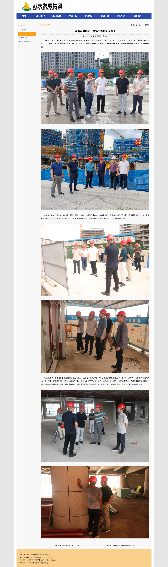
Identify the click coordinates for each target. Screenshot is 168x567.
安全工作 (22, 34)
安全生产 (139, 25)
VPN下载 (37, 560)
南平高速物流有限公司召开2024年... (124, 545)
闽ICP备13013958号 (26, 557)
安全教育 (22, 30)
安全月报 (23, 37)
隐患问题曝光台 (25, 41)
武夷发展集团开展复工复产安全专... (70, 545)
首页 (132, 25)
